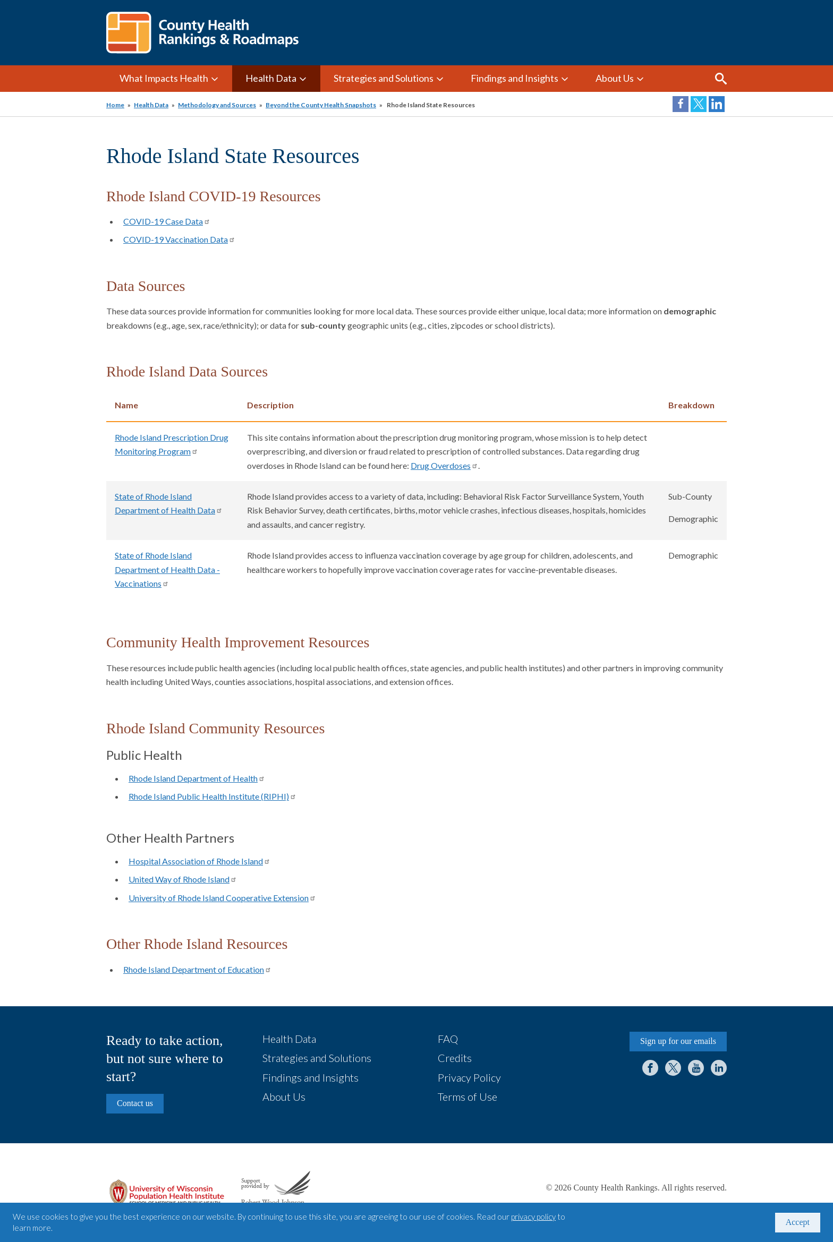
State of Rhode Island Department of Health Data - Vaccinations (167, 569)
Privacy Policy (469, 1077)
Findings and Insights (514, 78)
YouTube (696, 1068)
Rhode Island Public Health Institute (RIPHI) (212, 796)
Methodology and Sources (217, 105)
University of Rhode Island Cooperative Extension (222, 898)
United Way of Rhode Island (183, 879)
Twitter (673, 1068)
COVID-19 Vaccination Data (179, 239)
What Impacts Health (164, 78)
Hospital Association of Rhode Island (199, 861)
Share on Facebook (680, 104)
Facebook (650, 1068)
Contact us (135, 1103)
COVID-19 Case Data (166, 221)
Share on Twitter (699, 104)
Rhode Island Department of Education (197, 969)
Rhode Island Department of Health (197, 778)
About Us (615, 78)
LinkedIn (719, 1068)
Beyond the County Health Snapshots (321, 105)
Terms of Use (467, 1096)
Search (721, 78)
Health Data (270, 78)
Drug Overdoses (444, 465)
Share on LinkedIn (717, 104)
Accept (798, 1222)
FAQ (448, 1038)
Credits (455, 1057)
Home (115, 105)
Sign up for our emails (678, 1041)
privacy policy (533, 1216)
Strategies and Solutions (384, 78)
